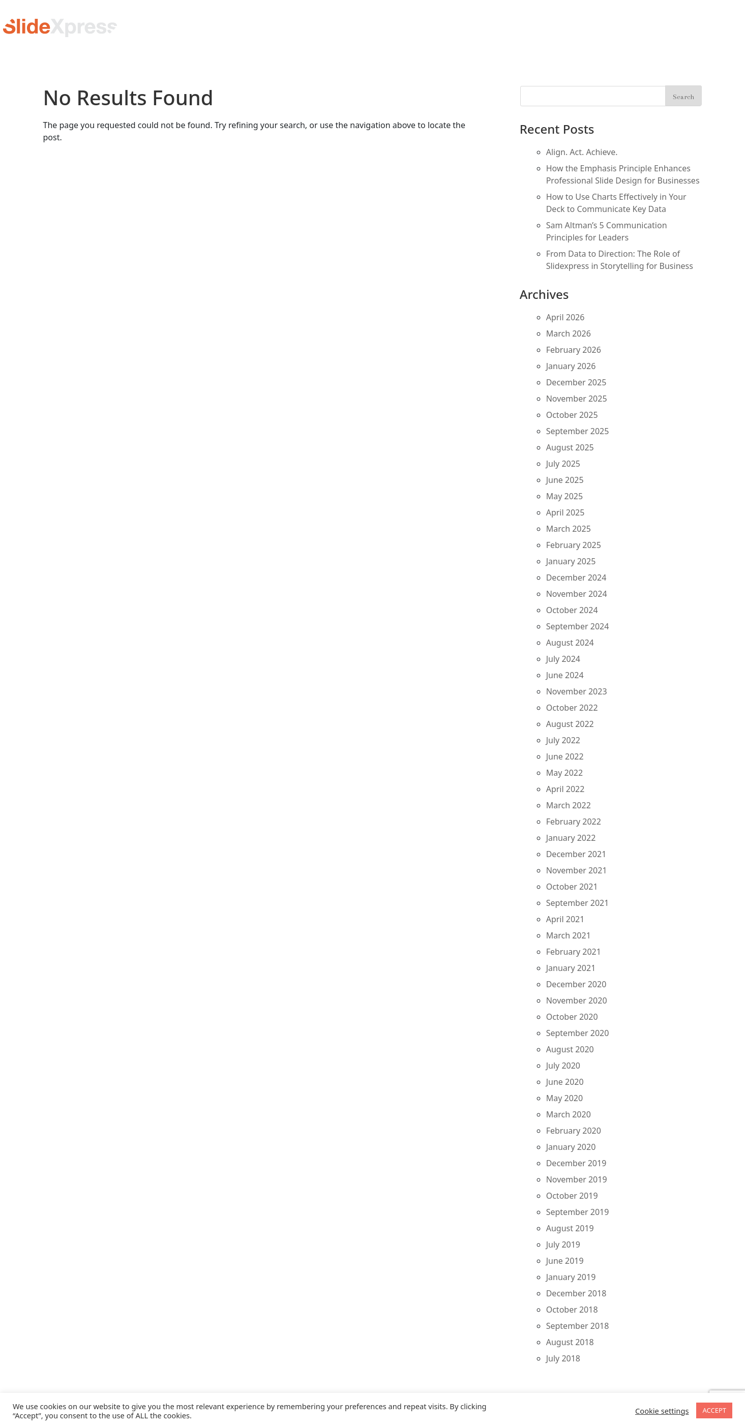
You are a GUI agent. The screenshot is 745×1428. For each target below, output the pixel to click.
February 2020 (573, 1130)
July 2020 (563, 1065)
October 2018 (572, 1309)
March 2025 (568, 528)
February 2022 (573, 821)
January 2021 (571, 968)
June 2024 (565, 675)
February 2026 (573, 349)
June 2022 (565, 756)
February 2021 (573, 951)
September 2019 (577, 1212)
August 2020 (570, 1049)
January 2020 (571, 1146)
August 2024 (570, 642)
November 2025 (576, 398)
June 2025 (565, 479)
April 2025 (565, 512)
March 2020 (568, 1114)
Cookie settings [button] (662, 1410)
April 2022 (565, 789)
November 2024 (576, 593)
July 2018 (563, 1358)
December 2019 (576, 1163)
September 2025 (577, 431)
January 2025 (571, 561)
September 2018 (577, 1325)
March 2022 (568, 805)
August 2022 (570, 724)
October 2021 (572, 886)
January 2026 (571, 366)
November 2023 (576, 691)
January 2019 (571, 1277)
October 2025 (572, 414)
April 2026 (565, 317)
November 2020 (576, 1000)
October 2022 (572, 707)
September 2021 (577, 902)
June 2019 (565, 1260)
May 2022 (564, 772)
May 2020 (564, 1098)
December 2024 (576, 577)
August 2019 (570, 1228)
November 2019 (576, 1179)
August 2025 (570, 447)
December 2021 (576, 854)
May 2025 (564, 496)
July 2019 (563, 1244)
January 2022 (571, 837)
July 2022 (563, 740)
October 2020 (572, 1016)
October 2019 (572, 1195)
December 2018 (576, 1293)
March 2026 (568, 333)
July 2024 (563, 658)
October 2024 (572, 610)
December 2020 (576, 984)
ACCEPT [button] (714, 1410)
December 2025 (576, 382)
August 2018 (570, 1342)
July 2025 (563, 463)
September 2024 (577, 626)
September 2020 (577, 1033)
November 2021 (576, 870)
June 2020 (565, 1081)
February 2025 (573, 545)
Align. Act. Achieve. (582, 152)
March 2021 (568, 935)
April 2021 (565, 919)
